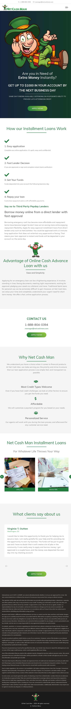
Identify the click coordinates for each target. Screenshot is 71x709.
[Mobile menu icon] (67, 7)
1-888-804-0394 (24, 2)
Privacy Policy (48, 609)
